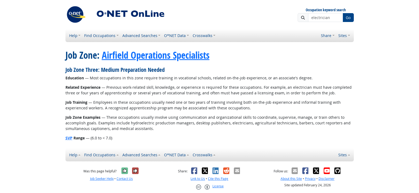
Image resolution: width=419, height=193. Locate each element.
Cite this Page (218, 178)
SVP (68, 137)
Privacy (310, 178)
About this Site (291, 178)
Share (326, 35)
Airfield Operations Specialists (156, 55)
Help (73, 35)
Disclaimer (327, 178)
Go (348, 17)
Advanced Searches (139, 35)
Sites (342, 35)
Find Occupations (99, 35)
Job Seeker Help (102, 178)
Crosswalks (202, 35)
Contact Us (125, 178)
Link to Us (198, 178)
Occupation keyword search (326, 10)
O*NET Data (175, 35)
